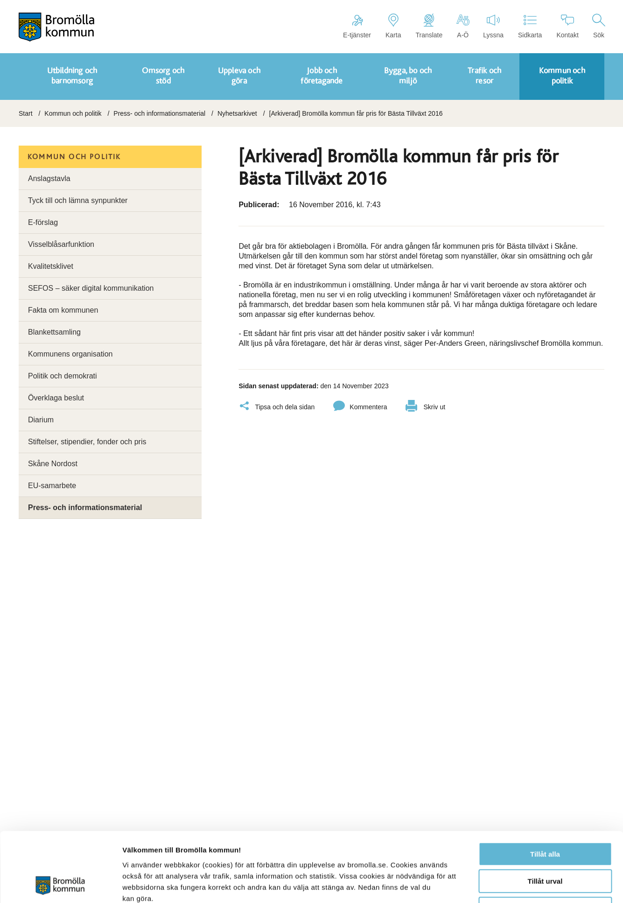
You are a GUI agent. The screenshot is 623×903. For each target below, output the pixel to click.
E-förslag (43, 222)
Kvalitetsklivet (50, 266)
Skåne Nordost (52, 464)
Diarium (41, 420)
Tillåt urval (545, 816)
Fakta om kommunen (63, 310)
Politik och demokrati (62, 376)
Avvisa (545, 843)
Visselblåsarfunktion (61, 244)
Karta (393, 26)
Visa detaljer (507, 885)
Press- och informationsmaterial (159, 113)
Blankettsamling (54, 332)
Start (26, 113)
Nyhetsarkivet (237, 113)
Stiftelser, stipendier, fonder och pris (87, 442)
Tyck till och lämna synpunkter (77, 200)
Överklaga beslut (56, 398)
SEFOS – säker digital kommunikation (91, 288)
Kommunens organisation (70, 354)
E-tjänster (357, 26)
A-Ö (463, 26)
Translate (428, 26)
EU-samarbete (52, 486)
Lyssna (493, 26)
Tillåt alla (545, 789)
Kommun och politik (72, 113)
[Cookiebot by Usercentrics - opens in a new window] (60, 885)
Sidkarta (530, 26)
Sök (598, 26)
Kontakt (567, 26)
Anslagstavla (49, 178)
